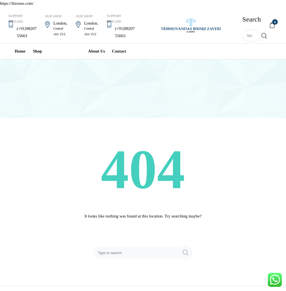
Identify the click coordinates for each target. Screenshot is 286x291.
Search (263, 36)
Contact (119, 51)
